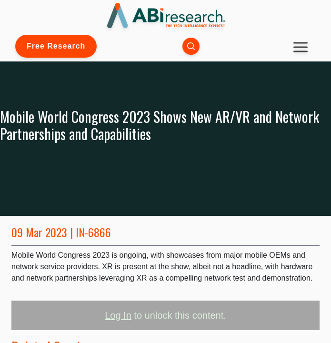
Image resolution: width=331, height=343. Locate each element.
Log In (118, 315)
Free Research (56, 46)
